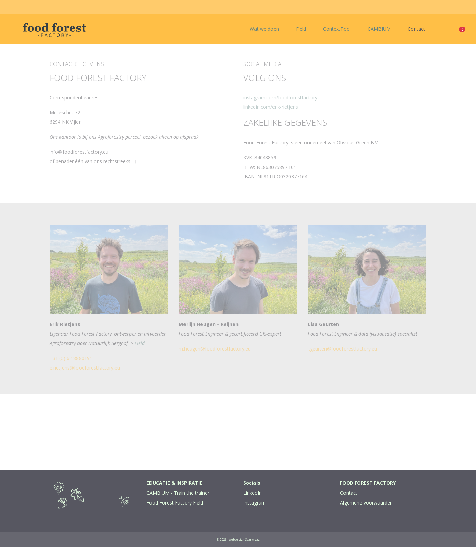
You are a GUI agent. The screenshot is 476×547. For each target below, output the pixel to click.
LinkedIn (252, 493)
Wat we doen (264, 28)
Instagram (254, 502)
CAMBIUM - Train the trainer (177, 493)
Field (301, 28)
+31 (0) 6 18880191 (71, 358)
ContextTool (337, 28)
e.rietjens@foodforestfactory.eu (85, 367)
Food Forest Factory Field (174, 502)
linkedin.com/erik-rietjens (270, 107)
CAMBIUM (379, 28)
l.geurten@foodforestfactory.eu (342, 348)
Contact (416, 28)
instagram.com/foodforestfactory (280, 97)
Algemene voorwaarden (366, 502)
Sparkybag (252, 539)
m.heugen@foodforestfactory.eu (215, 348)
